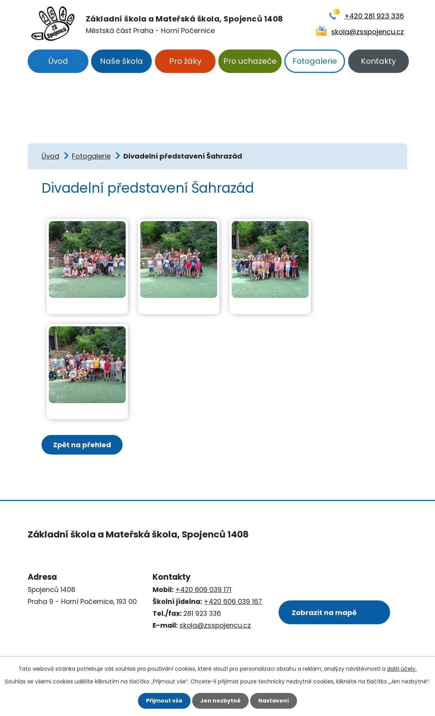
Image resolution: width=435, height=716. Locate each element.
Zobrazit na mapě (324, 612)
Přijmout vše (164, 700)
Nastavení (273, 700)
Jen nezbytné (220, 700)
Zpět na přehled (82, 445)
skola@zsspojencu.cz (367, 31)
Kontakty (378, 61)
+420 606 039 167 (233, 601)
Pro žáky (185, 61)
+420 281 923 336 (374, 16)
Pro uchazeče (250, 61)
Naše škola (121, 61)
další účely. (402, 669)
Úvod (58, 61)
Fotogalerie (314, 61)
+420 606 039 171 (203, 589)
